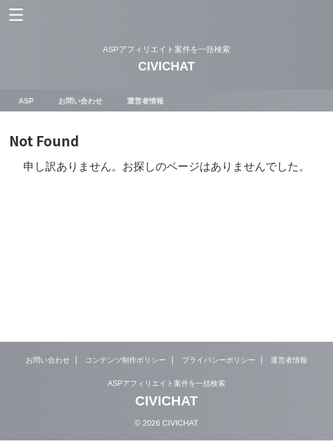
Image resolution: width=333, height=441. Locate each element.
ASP (29, 101)
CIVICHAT (166, 66)
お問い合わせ (83, 101)
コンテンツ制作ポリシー (125, 360)
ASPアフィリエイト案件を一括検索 (166, 383)
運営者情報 (147, 101)
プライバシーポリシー (218, 360)
